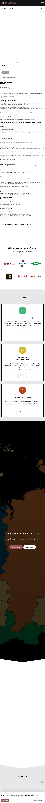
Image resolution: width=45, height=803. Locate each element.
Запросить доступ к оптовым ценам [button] (9, 77)
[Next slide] (44, 270)
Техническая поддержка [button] (22, 397)
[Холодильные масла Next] (22, 276)
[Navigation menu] (42, 3)
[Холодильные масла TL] (9, 276)
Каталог (11, 8)
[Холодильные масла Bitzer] (36, 263)
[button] (16, 547)
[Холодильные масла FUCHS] (22, 263)
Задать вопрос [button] (5, 78)
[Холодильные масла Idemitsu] (9, 263)
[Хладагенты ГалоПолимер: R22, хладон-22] (36, 276)
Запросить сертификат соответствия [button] (7, 219)
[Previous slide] (1, 270)
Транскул (3, 8)
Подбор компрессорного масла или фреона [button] (22, 318)
